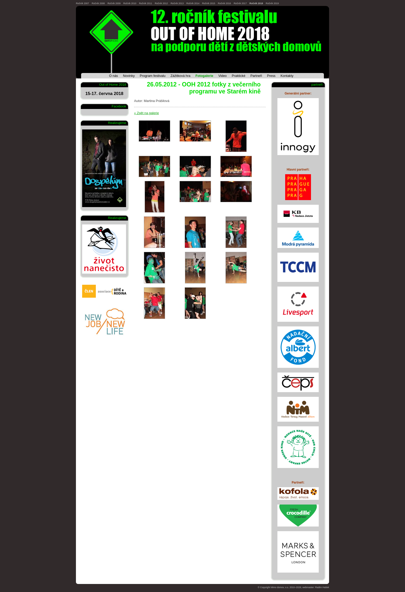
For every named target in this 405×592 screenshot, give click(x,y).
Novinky (129, 76)
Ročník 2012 (161, 3)
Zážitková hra (180, 76)
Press (271, 76)
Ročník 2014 (192, 3)
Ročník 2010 (129, 3)
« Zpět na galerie (146, 113)
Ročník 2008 (98, 3)
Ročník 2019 (272, 3)
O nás (113, 76)
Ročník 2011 (145, 3)
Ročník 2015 (208, 3)
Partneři (256, 76)
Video (222, 76)
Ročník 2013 (177, 3)
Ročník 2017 (240, 3)
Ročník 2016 (224, 3)
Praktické (238, 76)
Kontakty (287, 76)
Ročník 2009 (114, 3)
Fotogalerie (204, 76)
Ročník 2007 (82, 3)
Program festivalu (153, 76)
